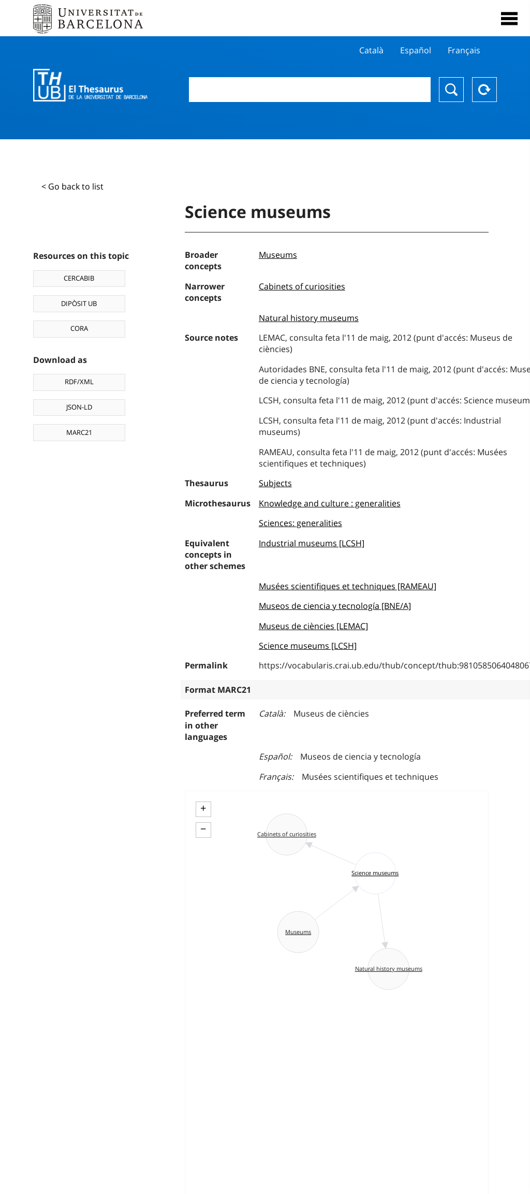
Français (464, 50)
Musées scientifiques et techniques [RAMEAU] (347, 586)
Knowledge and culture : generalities (330, 503)
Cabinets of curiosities (302, 286)
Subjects (275, 483)
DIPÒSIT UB (79, 303)
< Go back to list (72, 186)
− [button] (203, 829)
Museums (278, 254)
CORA (79, 328)
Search (451, 89)
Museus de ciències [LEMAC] (313, 626)
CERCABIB (79, 278)
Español (415, 50)
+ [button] (203, 808)
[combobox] (310, 89)
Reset (484, 89)
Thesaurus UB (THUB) (90, 85)
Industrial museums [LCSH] (311, 543)
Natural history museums (309, 318)
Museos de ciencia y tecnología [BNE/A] (335, 605)
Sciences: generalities (300, 523)
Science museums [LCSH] (308, 645)
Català (371, 50)
